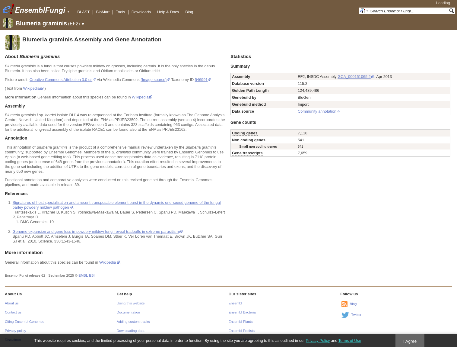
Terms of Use (349, 340)
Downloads (141, 12)
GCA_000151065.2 (354, 76)
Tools (120, 12)
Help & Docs (168, 12)
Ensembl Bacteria (242, 312)
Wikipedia (31, 88)
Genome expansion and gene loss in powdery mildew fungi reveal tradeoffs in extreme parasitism (96, 231)
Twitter (356, 314)
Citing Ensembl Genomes (24, 321)
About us (11, 303)
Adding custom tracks (133, 321)
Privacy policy (15, 331)
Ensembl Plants (241, 321)
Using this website (131, 303)
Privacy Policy (318, 340)
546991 (201, 79)
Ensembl (235, 303)
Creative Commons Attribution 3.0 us (61, 79)
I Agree (410, 341)
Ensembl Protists (242, 331)
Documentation (128, 312)
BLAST (83, 12)
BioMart (102, 12)
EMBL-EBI (86, 275)
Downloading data (130, 331)
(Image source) (154, 79)
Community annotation (317, 111)
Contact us (13, 312)
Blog (189, 12)
